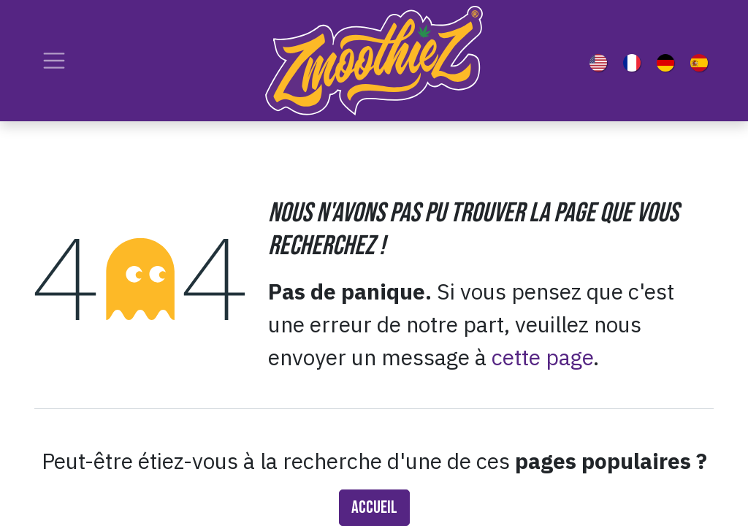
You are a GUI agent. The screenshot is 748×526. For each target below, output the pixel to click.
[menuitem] (601, 60)
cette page (542, 357)
